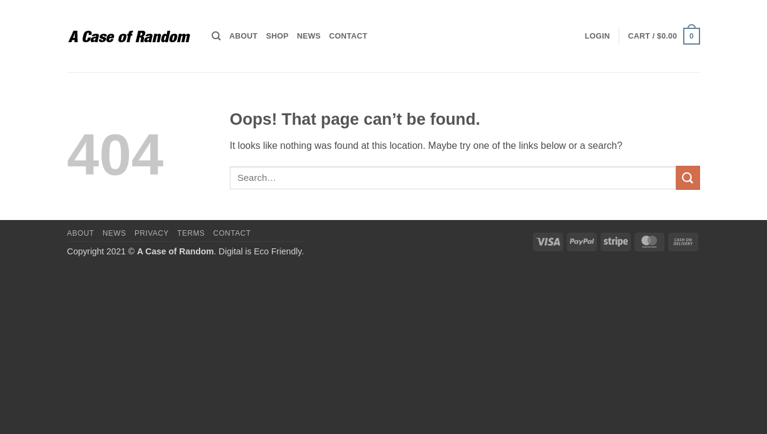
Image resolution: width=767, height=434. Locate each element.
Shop (277, 35)
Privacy (151, 233)
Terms (191, 233)
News (308, 35)
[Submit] (688, 177)
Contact (348, 35)
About (243, 35)
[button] (597, 36)
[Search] (216, 36)
